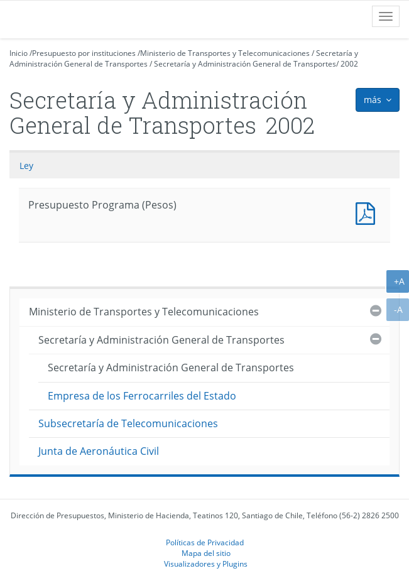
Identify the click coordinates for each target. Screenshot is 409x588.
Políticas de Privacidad (205, 542)
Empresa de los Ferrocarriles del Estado (142, 396)
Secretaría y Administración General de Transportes (245, 63)
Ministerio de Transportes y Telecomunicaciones (225, 53)
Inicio (18, 53)
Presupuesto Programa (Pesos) (368, 212)
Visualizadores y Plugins (206, 563)
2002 (349, 63)
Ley (26, 166)
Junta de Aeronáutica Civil (98, 451)
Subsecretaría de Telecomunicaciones (128, 423)
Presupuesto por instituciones (84, 53)
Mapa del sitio (206, 553)
